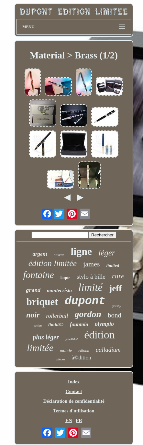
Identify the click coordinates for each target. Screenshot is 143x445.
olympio (104, 324)
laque (65, 277)
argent (39, 254)
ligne (81, 251)
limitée (40, 347)
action (38, 325)
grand (33, 291)
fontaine (38, 275)
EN (68, 420)
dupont (85, 301)
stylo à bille (91, 276)
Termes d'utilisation (73, 410)
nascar (59, 255)
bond (114, 315)
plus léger (46, 337)
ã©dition (81, 358)
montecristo (59, 290)
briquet (42, 301)
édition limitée (52, 263)
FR (79, 420)
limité (90, 287)
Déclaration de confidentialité (73, 401)
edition (83, 350)
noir (32, 315)
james (91, 264)
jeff (115, 288)
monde (66, 350)
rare (118, 276)
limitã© (55, 324)
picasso (71, 338)
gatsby (116, 306)
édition (99, 335)
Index (74, 381)
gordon (88, 314)
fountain (79, 324)
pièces (60, 359)
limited (112, 265)
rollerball (57, 316)
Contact (74, 391)
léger (106, 252)
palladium (108, 349)
